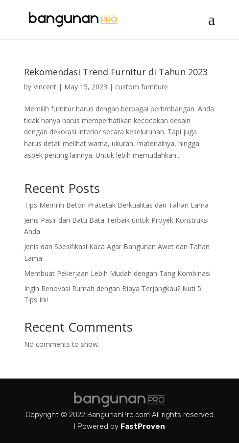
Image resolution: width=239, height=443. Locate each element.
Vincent (44, 86)
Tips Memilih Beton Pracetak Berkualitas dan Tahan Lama (116, 205)
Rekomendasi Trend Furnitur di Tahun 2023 (116, 72)
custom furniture (141, 86)
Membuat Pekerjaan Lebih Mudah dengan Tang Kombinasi (117, 273)
